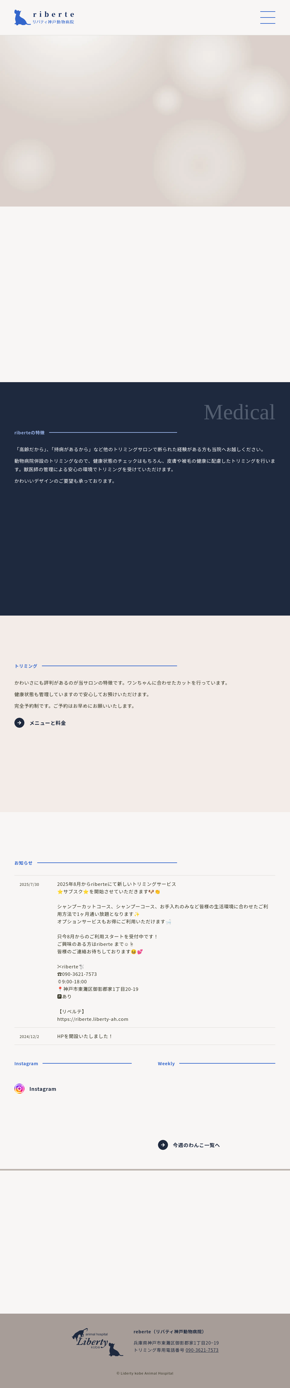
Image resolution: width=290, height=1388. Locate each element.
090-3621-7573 (202, 1350)
